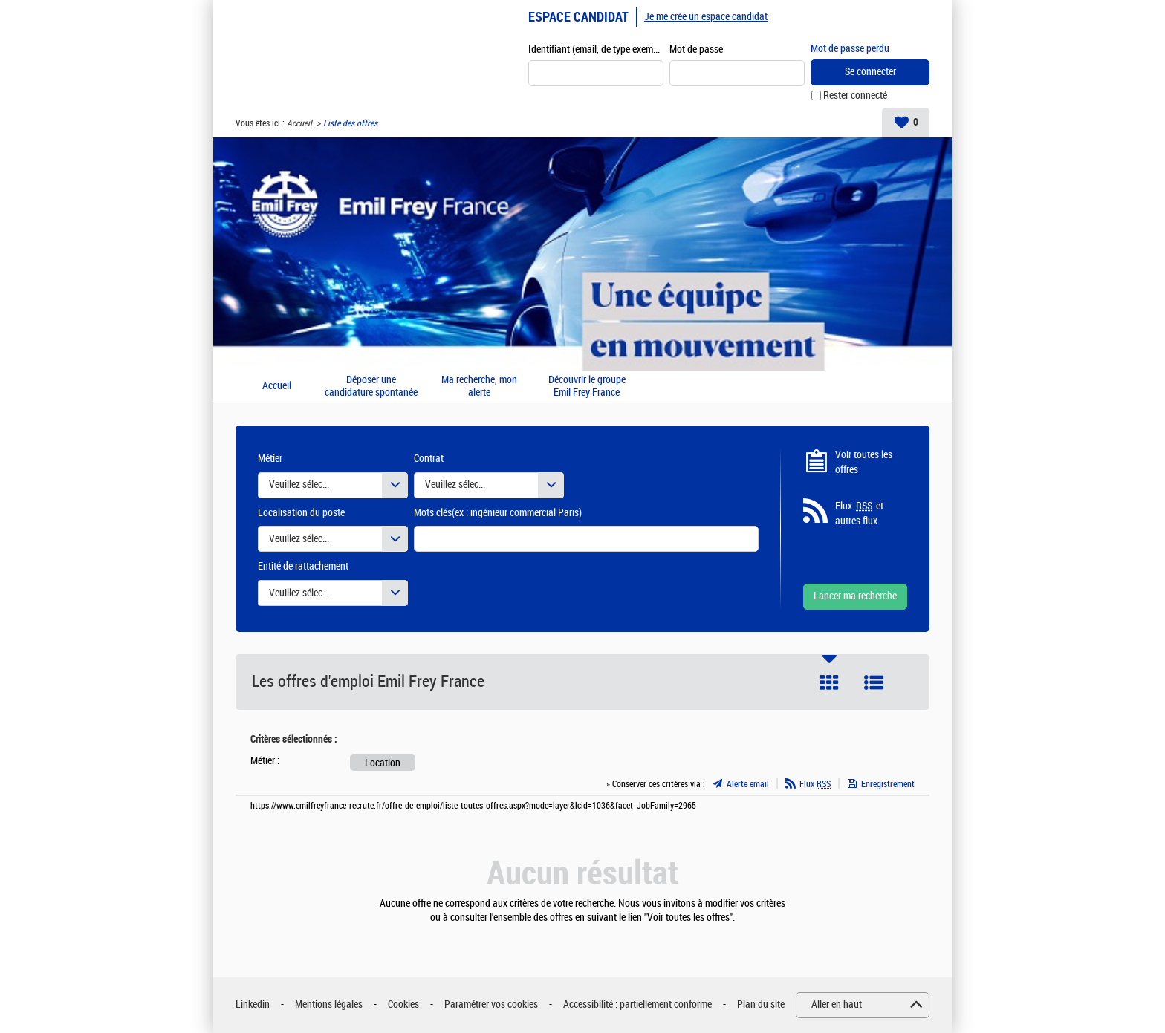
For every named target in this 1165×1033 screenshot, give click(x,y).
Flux (815, 784)
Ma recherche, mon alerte (479, 386)
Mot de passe (696, 49)
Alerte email (748, 784)
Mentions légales (329, 1004)
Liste (874, 682)
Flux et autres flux (859, 513)
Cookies (403, 1004)
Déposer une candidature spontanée (371, 386)
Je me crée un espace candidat (706, 16)
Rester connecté (855, 95)
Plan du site (761, 1004)
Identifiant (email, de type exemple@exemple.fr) (595, 49)
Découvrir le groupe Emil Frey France (587, 386)
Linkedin (253, 1004)
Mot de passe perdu (850, 48)
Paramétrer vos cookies (491, 1004)
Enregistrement (888, 784)
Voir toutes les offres (863, 462)
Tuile (829, 682)
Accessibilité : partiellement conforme (637, 1004)
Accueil (299, 123)
